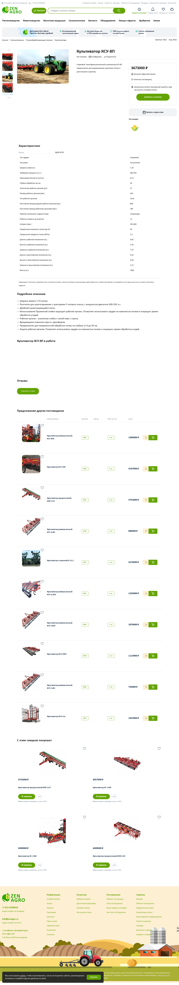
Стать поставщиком (114, 906)
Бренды (116, 3)
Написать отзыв (28, 393)
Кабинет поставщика (115, 901)
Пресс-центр (52, 924)
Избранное (163, 10)
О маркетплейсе (89, 3)
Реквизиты (51, 932)
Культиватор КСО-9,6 (56, 718)
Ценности (51, 919)
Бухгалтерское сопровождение (149, 919)
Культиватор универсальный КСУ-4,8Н (59, 688)
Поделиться (110, 57)
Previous (9, 51)
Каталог (39, 10)
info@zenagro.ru (10, 921)
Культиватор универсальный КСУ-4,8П (59, 532)
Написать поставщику (141, 79)
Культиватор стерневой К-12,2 (60, 563)
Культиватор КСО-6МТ (57, 656)
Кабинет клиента (83, 901)
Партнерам (51, 915)
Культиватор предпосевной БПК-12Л (59, 501)
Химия (156, 21)
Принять (93, 977)
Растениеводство (11, 21)
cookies (22, 976)
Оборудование (107, 21)
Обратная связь (53, 928)
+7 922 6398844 (37, 3)
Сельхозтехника (77, 21)
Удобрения (144, 21)
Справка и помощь (144, 937)
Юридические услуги (145, 910)
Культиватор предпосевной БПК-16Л (109, 859)
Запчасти (92, 21)
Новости (108, 3)
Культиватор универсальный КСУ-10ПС (59, 626)
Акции (100, 3)
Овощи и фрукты (127, 21)
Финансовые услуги (144, 915)
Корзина (172, 10)
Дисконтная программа (86, 906)
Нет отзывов (82, 57)
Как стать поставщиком (116, 915)
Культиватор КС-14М (27, 859)
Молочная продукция (54, 21)
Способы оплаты (83, 910)
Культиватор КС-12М (102, 790)
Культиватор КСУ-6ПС (56, 469)
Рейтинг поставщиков (130, 3)
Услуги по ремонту (143, 924)
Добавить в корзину (153, 97)
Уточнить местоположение (14, 3)
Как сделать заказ (84, 915)
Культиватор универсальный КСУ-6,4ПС (59, 595)
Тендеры (145, 3)
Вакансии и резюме (158, 3)
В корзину (27, 799)
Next (9, 98)
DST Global (104, 980)
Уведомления (153, 10)
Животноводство (31, 21)
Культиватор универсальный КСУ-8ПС (59, 439)
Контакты (172, 3)
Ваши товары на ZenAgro (117, 910)
